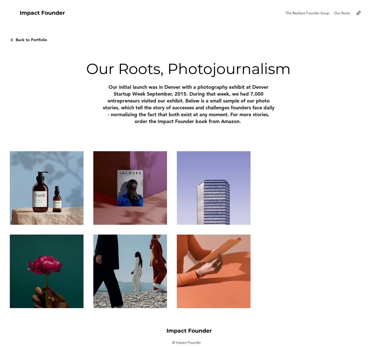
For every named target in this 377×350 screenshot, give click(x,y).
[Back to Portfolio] (28, 40)
